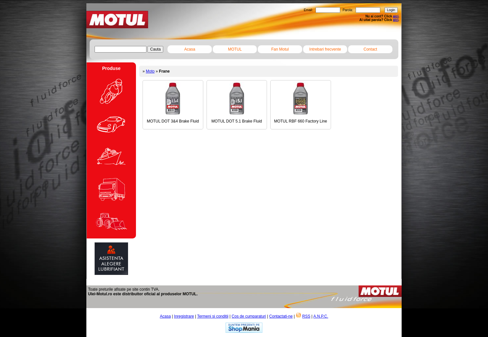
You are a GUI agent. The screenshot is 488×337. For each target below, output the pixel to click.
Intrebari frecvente (325, 49)
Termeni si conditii (212, 316)
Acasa (189, 49)
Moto (150, 71)
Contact (370, 49)
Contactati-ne (281, 316)
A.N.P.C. (320, 316)
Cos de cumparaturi (249, 316)
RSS (306, 316)
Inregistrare (184, 316)
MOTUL (235, 49)
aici (396, 16)
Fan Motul (280, 49)
